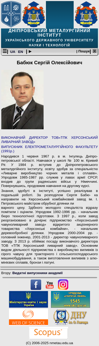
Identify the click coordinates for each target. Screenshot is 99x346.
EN (21, 52)
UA (13, 52)
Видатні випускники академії (37, 273)
